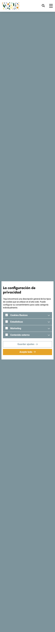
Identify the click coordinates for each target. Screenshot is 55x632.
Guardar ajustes (25, 344)
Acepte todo (26, 352)
